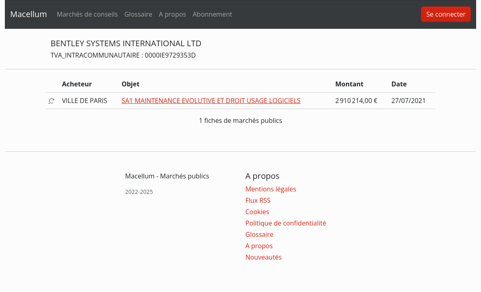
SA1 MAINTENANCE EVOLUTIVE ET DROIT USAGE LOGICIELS (210, 100)
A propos (172, 14)
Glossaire (138, 14)
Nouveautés (264, 257)
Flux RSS (258, 200)
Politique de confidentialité (286, 223)
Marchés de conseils (87, 14)
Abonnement (212, 14)
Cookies (257, 211)
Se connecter (446, 14)
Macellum (28, 14)
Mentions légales (271, 189)
